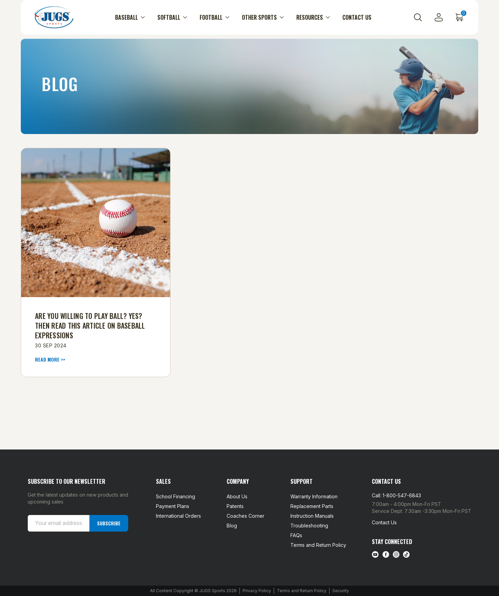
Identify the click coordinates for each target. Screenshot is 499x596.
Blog (232, 525)
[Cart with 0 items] (459, 17)
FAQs (296, 535)
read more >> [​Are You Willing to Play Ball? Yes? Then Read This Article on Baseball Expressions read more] (50, 359)
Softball (172, 17)
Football (214, 17)
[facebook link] (385, 554)
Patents (235, 506)
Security (340, 590)
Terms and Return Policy (318, 545)
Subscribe (109, 523)
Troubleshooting (309, 525)
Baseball (130, 17)
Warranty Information (314, 496)
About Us (237, 496)
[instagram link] (396, 554)
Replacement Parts (311, 506)
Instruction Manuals (312, 516)
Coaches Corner (245, 516)
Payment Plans (172, 506)
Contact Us (356, 17)
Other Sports (263, 17)
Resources (313, 17)
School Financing (175, 496)
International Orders (178, 516)
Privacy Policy (257, 590)
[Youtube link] (375, 554)
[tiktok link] (406, 554)
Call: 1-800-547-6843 (396, 495)
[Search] (418, 17)
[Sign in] (439, 17)
